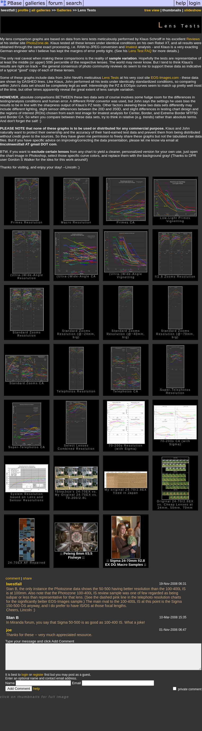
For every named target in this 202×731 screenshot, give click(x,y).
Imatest (131, 47)
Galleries (64, 10)
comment (13, 578)
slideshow (192, 10)
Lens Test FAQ (139, 51)
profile (23, 10)
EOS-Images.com (165, 78)
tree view (151, 10)
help (36, 689)
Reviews (193, 39)
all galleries (41, 10)
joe (9, 630)
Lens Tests (110, 78)
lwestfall (14, 584)
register (38, 675)
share (27, 578)
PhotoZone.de (37, 43)
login (24, 675)
